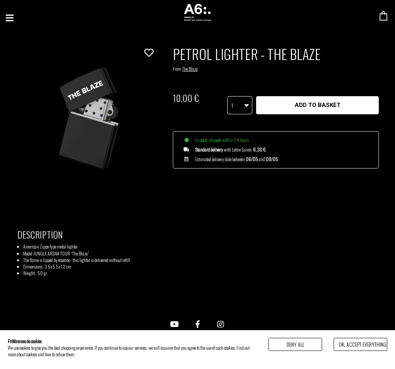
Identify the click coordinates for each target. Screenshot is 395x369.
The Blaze (190, 68)
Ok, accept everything (363, 344)
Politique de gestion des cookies (100, 354)
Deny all (295, 344)
